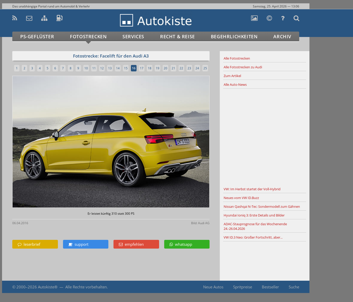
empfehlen (131, 244)
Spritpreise (242, 286)
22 (181, 68)
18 (149, 68)
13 (110, 68)
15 (126, 68)
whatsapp (181, 244)
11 (94, 68)
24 (197, 68)
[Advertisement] (264, 137)
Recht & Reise (177, 36)
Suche (294, 286)
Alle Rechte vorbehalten (86, 286)
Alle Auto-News (235, 84)
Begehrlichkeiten (234, 36)
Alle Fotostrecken (237, 58)
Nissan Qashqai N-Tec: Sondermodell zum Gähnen (262, 206)
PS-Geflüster (37, 36)
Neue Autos (213, 286)
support (78, 244)
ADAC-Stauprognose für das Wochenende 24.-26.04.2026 (255, 226)
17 (141, 68)
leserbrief (29, 244)
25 (205, 68)
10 (86, 68)
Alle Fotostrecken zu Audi (243, 67)
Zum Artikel (232, 75)
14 (118, 68)
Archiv (282, 36)
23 (189, 68)
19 (157, 68)
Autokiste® (47, 286)
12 (102, 68)
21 (173, 68)
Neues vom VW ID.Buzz (241, 197)
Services (133, 36)
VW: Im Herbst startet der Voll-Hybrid (252, 189)
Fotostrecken (88, 36)
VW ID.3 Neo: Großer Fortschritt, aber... (253, 237)
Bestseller (270, 286)
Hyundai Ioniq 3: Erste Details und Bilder (254, 215)
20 (165, 68)
